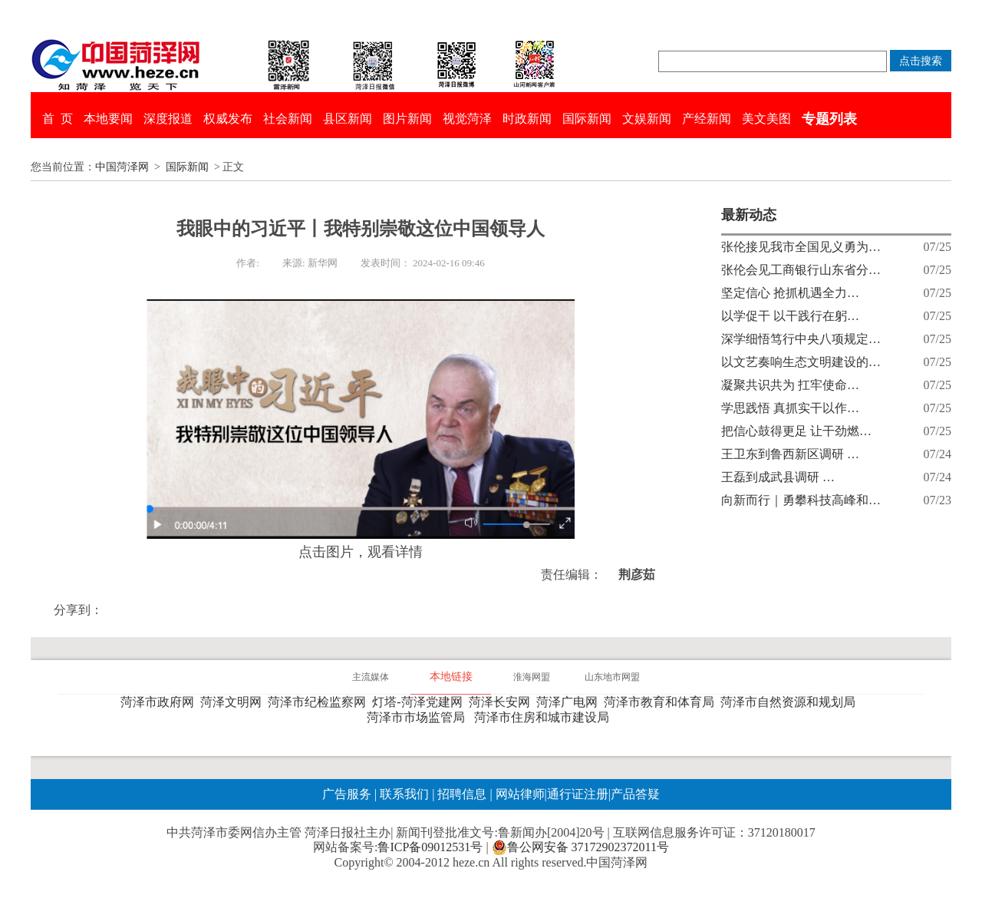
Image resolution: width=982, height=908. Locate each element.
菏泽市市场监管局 (419, 717)
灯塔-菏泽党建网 (420, 701)
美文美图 (766, 118)
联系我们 (404, 794)
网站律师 (519, 794)
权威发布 (227, 118)
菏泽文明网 (234, 701)
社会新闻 (287, 118)
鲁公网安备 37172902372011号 (580, 847)
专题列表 (829, 119)
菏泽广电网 (570, 701)
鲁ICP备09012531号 (430, 847)
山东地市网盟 (612, 677)
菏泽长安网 (502, 701)
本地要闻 (108, 118)
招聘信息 (461, 794)
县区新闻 (347, 118)
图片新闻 (407, 118)
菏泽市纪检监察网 (320, 701)
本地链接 (451, 676)
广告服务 (346, 794)
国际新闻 (586, 118)
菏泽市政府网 (160, 701)
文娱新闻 (646, 118)
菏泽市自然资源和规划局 (791, 701)
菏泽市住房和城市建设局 (544, 717)
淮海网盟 (531, 677)
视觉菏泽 (467, 118)
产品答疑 (635, 794)
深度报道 (168, 118)
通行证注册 (577, 794)
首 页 (57, 118)
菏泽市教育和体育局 (662, 701)
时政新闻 (527, 118)
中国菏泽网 (122, 167)
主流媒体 (370, 677)
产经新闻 (706, 118)
